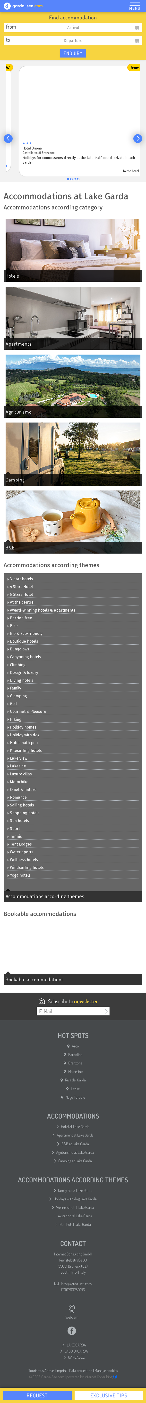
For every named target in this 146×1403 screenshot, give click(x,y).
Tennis (15, 836)
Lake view (17, 758)
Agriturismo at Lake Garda (75, 1152)
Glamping (17, 696)
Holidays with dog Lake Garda (75, 1198)
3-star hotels (20, 579)
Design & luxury (23, 672)
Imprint (61, 1370)
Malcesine (75, 1071)
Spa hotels (18, 820)
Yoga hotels (19, 875)
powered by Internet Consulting (91, 1376)
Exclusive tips (108, 1395)
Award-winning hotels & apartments (41, 610)
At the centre (21, 602)
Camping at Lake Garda (75, 1160)
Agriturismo (19, 411)
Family (14, 688)
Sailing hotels (21, 805)
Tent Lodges (20, 844)
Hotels (12, 276)
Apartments (19, 343)
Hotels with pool (23, 742)
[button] (8, 138)
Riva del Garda (75, 1080)
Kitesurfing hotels (25, 750)
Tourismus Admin (41, 1370)
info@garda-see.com (76, 1283)
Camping (15, 479)
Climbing (17, 665)
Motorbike (18, 782)
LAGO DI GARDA (76, 1351)
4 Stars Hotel (20, 586)
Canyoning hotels (24, 657)
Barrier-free (20, 618)
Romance (17, 797)
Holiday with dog (24, 735)
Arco (75, 1046)
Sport (14, 828)
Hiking (14, 719)
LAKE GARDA (76, 1345)
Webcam (71, 1312)
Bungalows (18, 649)
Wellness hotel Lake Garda (75, 1207)
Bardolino (75, 1054)
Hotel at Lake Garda (75, 1126)
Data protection (80, 1370)
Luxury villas (20, 774)
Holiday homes (22, 727)
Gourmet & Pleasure (27, 711)
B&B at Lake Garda (75, 1143)
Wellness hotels (23, 859)
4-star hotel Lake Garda (75, 1215)
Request (37, 1395)
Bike (13, 625)
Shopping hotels (23, 813)
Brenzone (75, 1063)
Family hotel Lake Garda (75, 1190)
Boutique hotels (23, 641)
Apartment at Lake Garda (75, 1135)
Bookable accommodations (35, 979)
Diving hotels (20, 680)
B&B (10, 547)
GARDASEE (76, 1357)
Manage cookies (106, 1370)
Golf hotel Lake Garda (75, 1224)
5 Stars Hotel (20, 594)
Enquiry (73, 53)
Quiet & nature (22, 789)
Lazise (75, 1088)
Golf (12, 703)
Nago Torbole (75, 1097)
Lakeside (17, 766)
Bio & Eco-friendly (25, 633)
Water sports (20, 852)
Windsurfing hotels (26, 867)
